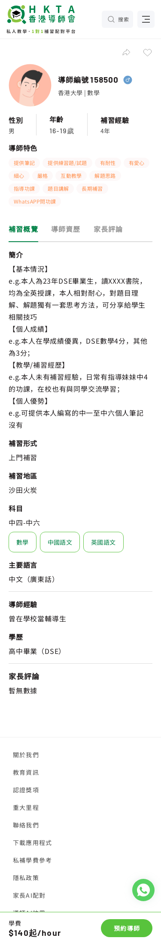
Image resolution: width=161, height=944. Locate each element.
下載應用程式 (32, 842)
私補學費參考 (32, 860)
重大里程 (26, 807)
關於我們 (26, 754)
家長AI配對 (29, 895)
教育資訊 (26, 772)
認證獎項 (26, 789)
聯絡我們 (26, 825)
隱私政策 (26, 877)
